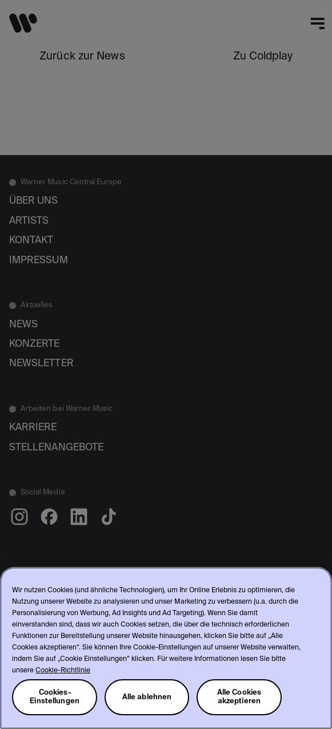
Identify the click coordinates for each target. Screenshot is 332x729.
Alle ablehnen (147, 697)
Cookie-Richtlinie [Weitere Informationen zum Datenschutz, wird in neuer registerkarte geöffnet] (62, 670)
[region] (166, 648)
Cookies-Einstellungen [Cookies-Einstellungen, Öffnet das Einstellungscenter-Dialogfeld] (54, 697)
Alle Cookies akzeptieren (239, 697)
